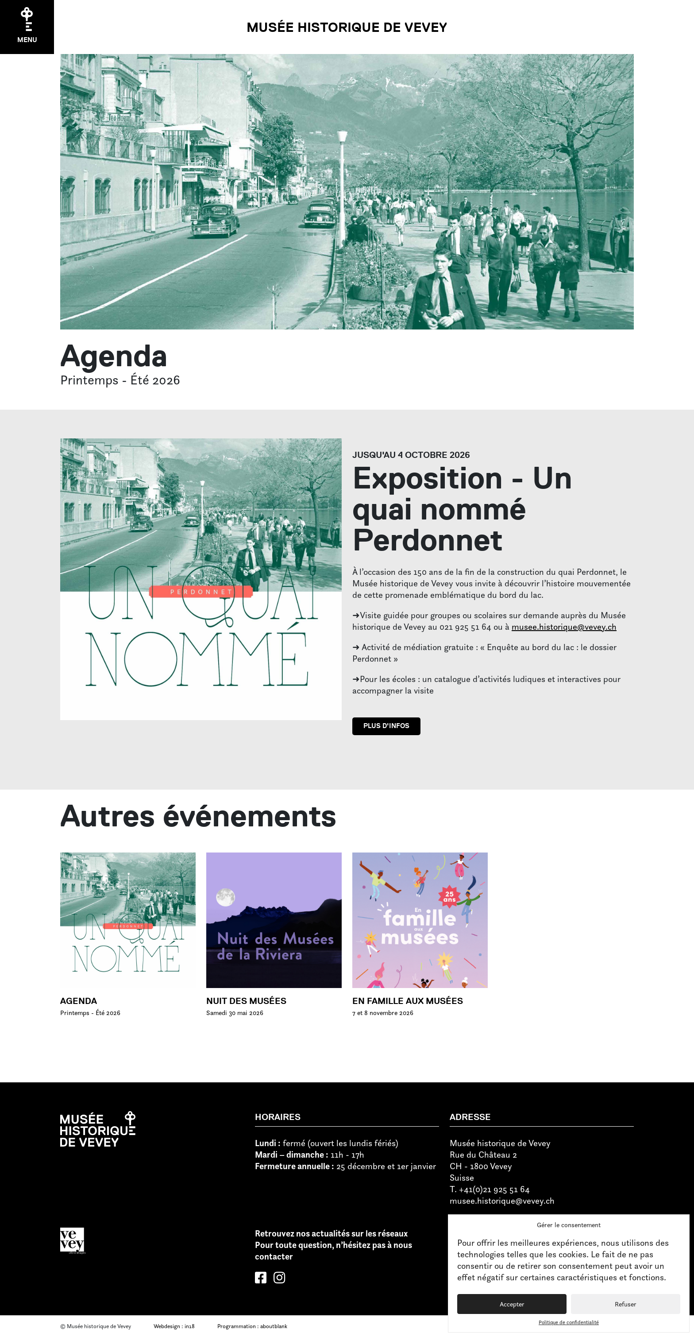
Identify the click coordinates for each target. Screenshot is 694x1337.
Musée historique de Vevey (347, 27)
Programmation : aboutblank (252, 1325)
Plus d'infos (386, 726)
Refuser (625, 1304)
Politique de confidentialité (569, 1322)
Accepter (512, 1304)
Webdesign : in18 (174, 1325)
